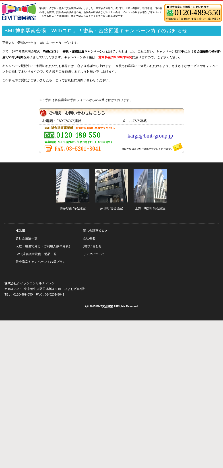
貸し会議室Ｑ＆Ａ (95, 230)
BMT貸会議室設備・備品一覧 (36, 254)
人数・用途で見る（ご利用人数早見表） (44, 246)
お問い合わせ (92, 246)
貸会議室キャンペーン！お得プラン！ (42, 261)
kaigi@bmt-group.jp (150, 136)
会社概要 (89, 238)
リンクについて (94, 254)
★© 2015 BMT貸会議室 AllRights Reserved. (111, 306)
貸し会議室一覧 (26, 238)
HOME (20, 230)
